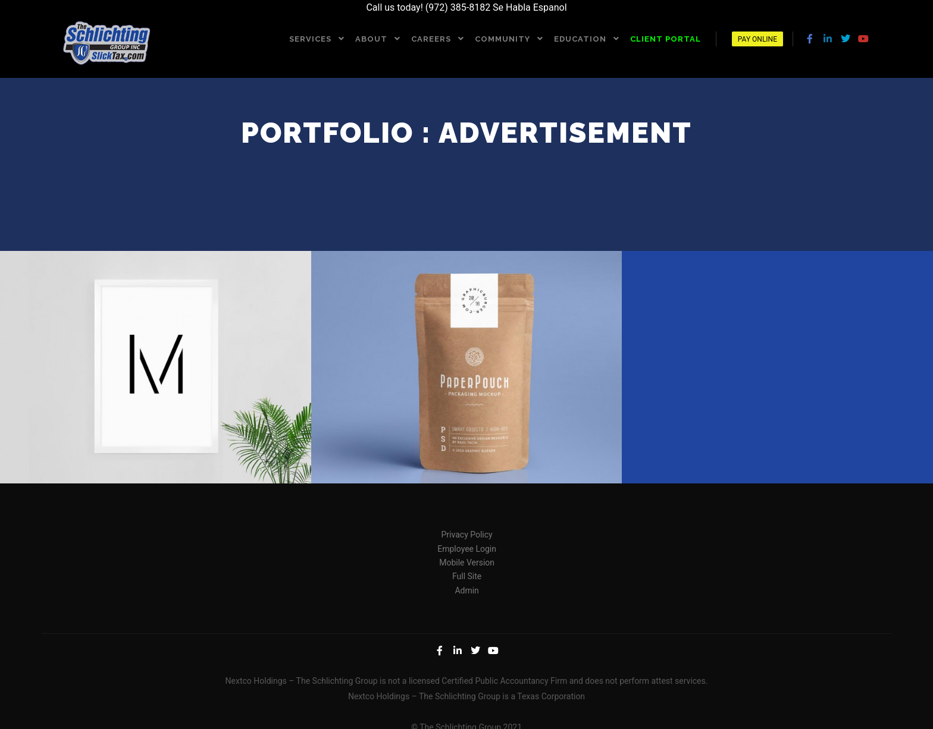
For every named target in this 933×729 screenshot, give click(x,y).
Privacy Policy (467, 533)
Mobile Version (466, 561)
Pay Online (757, 39)
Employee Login (466, 547)
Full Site (466, 575)
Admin (466, 589)
